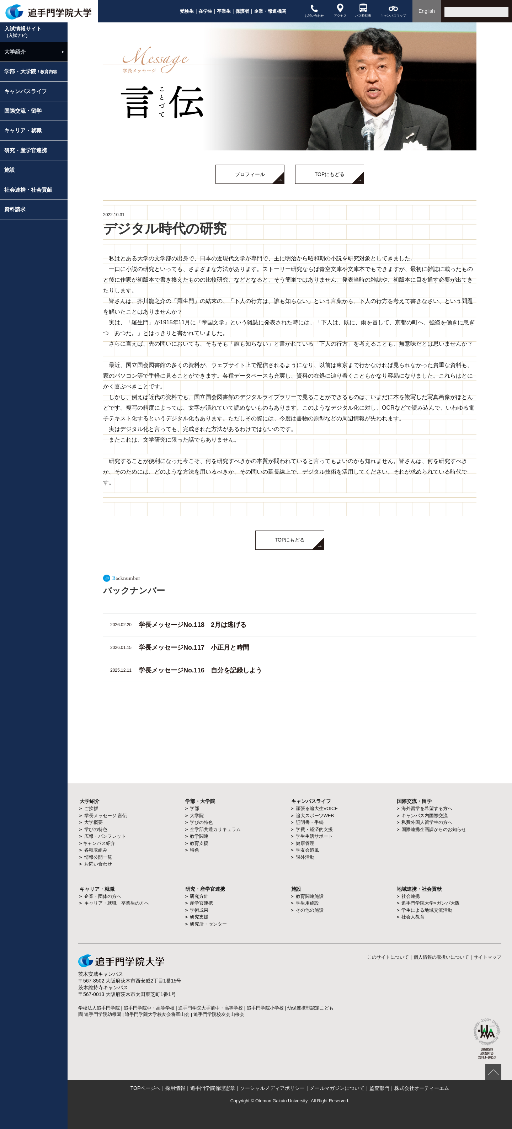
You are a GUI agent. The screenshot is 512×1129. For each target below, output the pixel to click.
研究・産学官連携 (25, 150)
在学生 (205, 11)
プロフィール (250, 174)
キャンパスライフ (25, 91)
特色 (194, 850)
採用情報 (175, 1088)
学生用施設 (307, 903)
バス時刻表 (363, 10)
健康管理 (305, 843)
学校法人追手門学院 (99, 1008)
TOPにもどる (330, 174)
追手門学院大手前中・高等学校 (210, 1008)
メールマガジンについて (337, 1088)
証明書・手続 (310, 822)
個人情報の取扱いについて (441, 957)
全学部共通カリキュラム (215, 829)
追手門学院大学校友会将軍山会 (157, 1014)
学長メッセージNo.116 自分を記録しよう (200, 670)
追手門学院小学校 (265, 1008)
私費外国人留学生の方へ (426, 822)
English (426, 11)
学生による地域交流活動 (426, 910)
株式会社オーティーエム (421, 1088)
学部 (194, 808)
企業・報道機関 (270, 11)
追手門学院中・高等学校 (149, 1008)
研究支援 (199, 917)
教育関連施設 (310, 896)
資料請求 (15, 209)
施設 (9, 170)
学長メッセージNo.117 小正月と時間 (194, 647)
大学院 (197, 815)
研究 (190, 889)
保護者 (242, 11)
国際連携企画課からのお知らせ (433, 829)
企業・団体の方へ (102, 896)
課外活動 (305, 857)
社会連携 (410, 896)
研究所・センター (208, 924)
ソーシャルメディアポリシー (272, 1088)
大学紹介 (15, 52)
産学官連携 (201, 903)
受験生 (187, 11)
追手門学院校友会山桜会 (218, 1014)
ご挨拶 (91, 808)
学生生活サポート (314, 836)
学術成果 (199, 910)
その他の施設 (310, 910)
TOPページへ (145, 1088)
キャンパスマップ (393, 10)
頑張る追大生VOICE (317, 808)
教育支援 (199, 843)
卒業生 (224, 11)
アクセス (340, 10)
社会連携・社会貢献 (28, 190)
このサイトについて (388, 957)
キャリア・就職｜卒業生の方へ (116, 903)
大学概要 (93, 822)
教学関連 (199, 836)
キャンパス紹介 (99, 843)
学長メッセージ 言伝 (105, 815)
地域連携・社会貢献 (419, 889)
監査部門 (379, 1088)
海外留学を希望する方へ (426, 808)
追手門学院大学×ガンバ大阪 (430, 903)
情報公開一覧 (98, 857)
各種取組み (95, 850)
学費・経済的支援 (314, 829)
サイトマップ (487, 957)
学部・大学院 (30, 71)
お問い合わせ (314, 10)
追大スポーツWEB (315, 815)
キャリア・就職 (23, 130)
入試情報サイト (23, 32)
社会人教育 (413, 917)
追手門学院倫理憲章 (212, 1088)
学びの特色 (95, 829)
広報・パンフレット (105, 836)
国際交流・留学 (23, 111)
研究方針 (199, 896)
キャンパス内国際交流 (424, 815)
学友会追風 (307, 850)
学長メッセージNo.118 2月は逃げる (192, 624)
